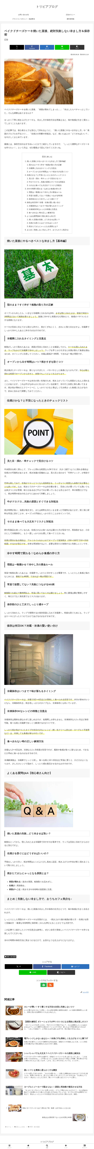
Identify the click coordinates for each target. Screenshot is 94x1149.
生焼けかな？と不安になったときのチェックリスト (46, 175)
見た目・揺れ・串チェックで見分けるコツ (45, 179)
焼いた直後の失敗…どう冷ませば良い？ (44, 220)
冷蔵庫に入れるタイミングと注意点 (42, 168)
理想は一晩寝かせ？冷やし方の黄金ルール (45, 193)
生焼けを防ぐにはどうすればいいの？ (43, 224)
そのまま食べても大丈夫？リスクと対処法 (45, 186)
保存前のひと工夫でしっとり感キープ (43, 199)
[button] (76, 47)
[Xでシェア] (18, 47)
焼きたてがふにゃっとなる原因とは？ (43, 227)
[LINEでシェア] (61, 47)
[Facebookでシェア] (32, 47)
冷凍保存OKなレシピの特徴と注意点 (43, 210)
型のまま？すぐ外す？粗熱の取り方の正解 (45, 165)
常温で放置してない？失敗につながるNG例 (45, 196)
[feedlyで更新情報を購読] (44, 985)
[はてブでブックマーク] (47, 47)
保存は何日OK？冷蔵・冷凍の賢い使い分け (43, 203)
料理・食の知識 (10, 957)
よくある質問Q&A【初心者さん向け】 (41, 217)
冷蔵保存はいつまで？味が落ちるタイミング (46, 206)
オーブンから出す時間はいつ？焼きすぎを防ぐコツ (48, 172)
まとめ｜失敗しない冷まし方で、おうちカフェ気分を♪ (48, 231)
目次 (44, 157)
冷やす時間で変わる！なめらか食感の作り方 (44, 189)
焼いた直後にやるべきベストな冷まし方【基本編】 (46, 161)
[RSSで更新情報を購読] (49, 985)
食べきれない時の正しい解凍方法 (42, 213)
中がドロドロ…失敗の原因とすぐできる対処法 (47, 182)
